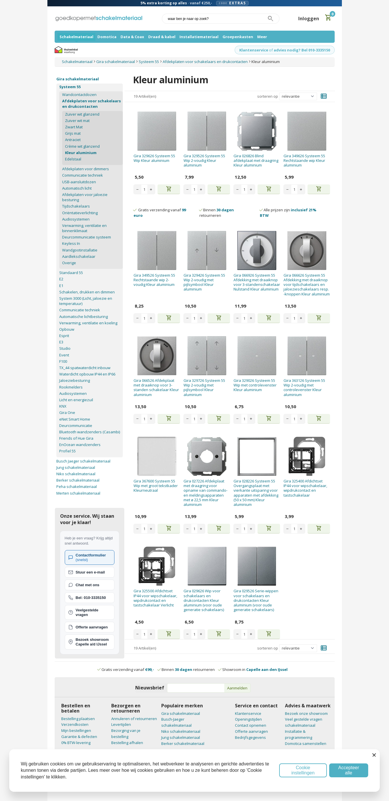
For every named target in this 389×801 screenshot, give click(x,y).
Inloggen (308, 18)
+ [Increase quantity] (151, 189)
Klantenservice (253, 50)
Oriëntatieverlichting (80, 212)
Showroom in (253, 669)
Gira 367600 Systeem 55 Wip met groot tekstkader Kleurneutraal (156, 485)
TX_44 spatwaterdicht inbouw (84, 367)
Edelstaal (73, 159)
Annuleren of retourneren (134, 718)
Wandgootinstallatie (79, 250)
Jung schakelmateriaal (75, 467)
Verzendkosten (74, 724)
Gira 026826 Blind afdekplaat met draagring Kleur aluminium (256, 160)
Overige (69, 262)
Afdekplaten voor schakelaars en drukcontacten (91, 103)
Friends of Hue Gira (76, 438)
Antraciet (73, 139)
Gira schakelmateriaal (77, 79)
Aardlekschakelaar (78, 256)
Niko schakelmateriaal (75, 473)
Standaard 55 (71, 272)
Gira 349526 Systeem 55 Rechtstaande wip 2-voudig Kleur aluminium (154, 280)
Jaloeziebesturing (74, 380)
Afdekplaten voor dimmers (85, 168)
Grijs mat (73, 133)
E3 (61, 342)
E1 (61, 285)
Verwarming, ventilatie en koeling (88, 322)
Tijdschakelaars (76, 206)
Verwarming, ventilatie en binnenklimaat (84, 228)
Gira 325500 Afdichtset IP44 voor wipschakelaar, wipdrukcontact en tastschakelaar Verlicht (155, 598)
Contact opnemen (250, 725)
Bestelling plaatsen (78, 718)
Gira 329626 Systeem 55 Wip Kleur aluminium (154, 158)
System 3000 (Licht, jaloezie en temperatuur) (85, 301)
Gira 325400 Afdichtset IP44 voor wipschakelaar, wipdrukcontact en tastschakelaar (305, 488)
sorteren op (267, 96)
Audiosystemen (76, 219)
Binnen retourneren (216, 212)
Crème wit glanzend (82, 146)
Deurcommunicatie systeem (86, 237)
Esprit (64, 335)
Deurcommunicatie (75, 425)
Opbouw (66, 329)
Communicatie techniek (82, 175)
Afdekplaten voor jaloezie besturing (85, 197)
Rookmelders (71, 387)
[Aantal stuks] (144, 189)
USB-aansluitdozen (79, 181)
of (271, 50)
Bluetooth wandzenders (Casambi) (89, 431)
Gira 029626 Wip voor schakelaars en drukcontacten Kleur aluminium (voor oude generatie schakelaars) (204, 600)
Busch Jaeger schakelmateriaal (83, 461)
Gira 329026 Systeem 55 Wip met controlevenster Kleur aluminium (255, 385)
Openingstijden (248, 719)
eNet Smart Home (74, 419)
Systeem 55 (70, 86)
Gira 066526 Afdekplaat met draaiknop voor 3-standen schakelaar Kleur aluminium (156, 387)
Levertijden (121, 724)
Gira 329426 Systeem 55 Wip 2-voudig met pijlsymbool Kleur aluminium (204, 282)
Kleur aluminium (81, 152)
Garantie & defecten (79, 736)
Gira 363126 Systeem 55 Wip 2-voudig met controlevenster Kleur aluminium (304, 387)
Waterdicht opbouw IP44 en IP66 (87, 374)
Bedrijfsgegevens (250, 737)
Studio (65, 348)
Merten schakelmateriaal (78, 493)
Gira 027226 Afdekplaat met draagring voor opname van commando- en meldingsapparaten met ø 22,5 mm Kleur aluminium (205, 492)
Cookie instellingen (302, 770)
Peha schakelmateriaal (76, 486)
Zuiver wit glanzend (82, 114)
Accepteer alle (348, 770)
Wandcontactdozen (79, 94)
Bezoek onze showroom (306, 713)
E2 (61, 279)
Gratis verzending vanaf (127, 669)
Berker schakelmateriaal (77, 480)
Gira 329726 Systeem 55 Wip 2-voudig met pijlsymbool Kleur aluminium (204, 387)
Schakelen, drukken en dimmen (87, 292)
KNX (62, 406)
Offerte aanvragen (251, 731)
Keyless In (71, 243)
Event (64, 355)
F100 (63, 361)
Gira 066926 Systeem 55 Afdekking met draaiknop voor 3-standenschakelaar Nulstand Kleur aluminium (257, 282)
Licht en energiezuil (76, 399)
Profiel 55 (67, 451)
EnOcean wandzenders (80, 444)
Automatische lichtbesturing (83, 316)
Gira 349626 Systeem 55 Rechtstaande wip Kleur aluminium (304, 160)
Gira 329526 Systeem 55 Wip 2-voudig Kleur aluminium (204, 160)
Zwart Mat (74, 127)
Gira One (67, 412)
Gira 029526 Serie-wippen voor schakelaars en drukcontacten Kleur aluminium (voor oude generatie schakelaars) (256, 600)
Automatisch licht (77, 188)
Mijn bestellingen (76, 730)
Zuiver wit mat (77, 120)
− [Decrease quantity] (137, 189)
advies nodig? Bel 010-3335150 (302, 50)
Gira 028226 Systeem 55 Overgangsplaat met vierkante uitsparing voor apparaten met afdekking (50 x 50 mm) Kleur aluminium (256, 492)
